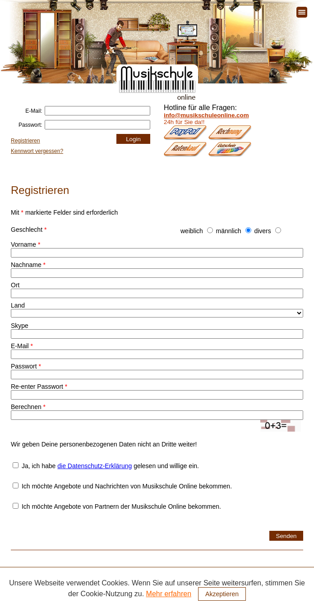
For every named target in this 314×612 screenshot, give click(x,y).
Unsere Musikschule (31, 587)
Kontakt (230, 587)
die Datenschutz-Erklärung (94, 465)
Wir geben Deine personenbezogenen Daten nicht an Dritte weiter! (104, 444)
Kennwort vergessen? (37, 151)
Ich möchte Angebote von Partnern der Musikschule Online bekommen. (117, 506)
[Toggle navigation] (301, 12)
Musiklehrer (111, 587)
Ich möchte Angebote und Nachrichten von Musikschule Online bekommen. (122, 486)
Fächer (76, 587)
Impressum (294, 604)
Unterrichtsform (154, 587)
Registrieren (25, 141)
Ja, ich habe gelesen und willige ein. (106, 465)
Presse (266, 604)
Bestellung (196, 587)
